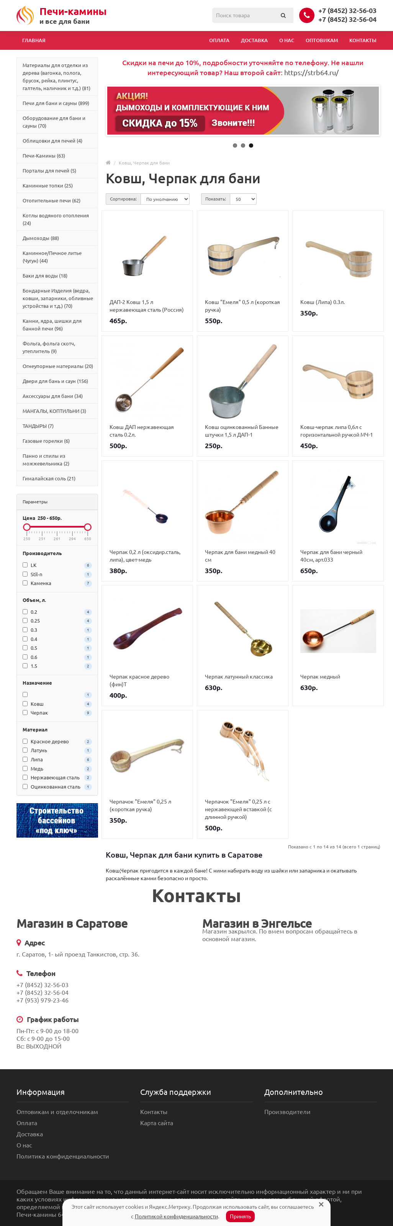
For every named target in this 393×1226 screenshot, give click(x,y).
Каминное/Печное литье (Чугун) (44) (52, 256)
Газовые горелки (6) (46, 441)
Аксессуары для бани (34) (53, 396)
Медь (57, 769)
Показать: (215, 198)
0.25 (57, 621)
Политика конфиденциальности (62, 1156)
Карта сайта (156, 1122)
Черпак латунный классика (239, 677)
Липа (57, 760)
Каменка (57, 583)
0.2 (57, 612)
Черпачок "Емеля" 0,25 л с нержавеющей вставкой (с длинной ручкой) (238, 809)
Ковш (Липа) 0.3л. (322, 302)
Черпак (57, 713)
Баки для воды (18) (45, 275)
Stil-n (57, 575)
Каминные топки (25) (48, 185)
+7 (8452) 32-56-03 (347, 10)
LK (57, 565)
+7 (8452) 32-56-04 (347, 19)
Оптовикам (322, 40)
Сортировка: (123, 198)
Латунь (57, 751)
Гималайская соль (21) (49, 478)
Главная (34, 40)
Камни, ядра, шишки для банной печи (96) (52, 324)
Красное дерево (57, 742)
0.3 (57, 630)
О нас (286, 40)
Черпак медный (320, 677)
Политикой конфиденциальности (176, 1216)
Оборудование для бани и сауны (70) (54, 121)
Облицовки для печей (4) (52, 140)
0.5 (57, 648)
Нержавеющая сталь (57, 778)
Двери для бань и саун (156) (55, 381)
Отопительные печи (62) (51, 200)
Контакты (363, 40)
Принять (240, 1216)
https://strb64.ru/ (311, 72)
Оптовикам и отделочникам (57, 1111)
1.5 (57, 666)
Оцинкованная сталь (57, 787)
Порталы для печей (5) (49, 170)
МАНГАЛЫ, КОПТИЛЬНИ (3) (54, 411)
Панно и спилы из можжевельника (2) (46, 459)
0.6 (57, 657)
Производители (287, 1111)
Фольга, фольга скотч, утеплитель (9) (49, 347)
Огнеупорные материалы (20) (58, 366)
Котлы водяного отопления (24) (56, 219)
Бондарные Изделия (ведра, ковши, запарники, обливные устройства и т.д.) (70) (58, 298)
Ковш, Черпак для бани (144, 162)
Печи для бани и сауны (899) (56, 103)
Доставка (254, 40)
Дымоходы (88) (41, 238)
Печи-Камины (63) (44, 155)
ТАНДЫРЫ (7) (38, 426)
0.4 (57, 639)
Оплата (219, 40)
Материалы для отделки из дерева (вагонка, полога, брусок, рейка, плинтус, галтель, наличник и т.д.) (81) (56, 76)
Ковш (57, 704)
